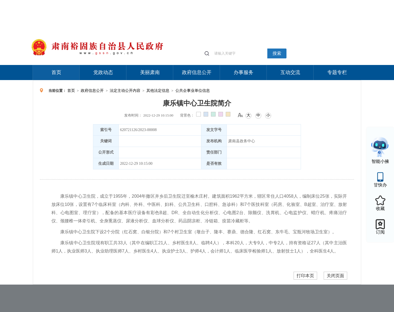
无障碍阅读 (321, 2)
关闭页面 (335, 275)
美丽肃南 (150, 72)
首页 (56, 72)
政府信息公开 (197, 72)
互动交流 (290, 72)
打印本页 (305, 275)
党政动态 (103, 72)
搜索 (277, 53)
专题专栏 (337, 72)
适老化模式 (296, 2)
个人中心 (273, 3)
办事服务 (243, 72)
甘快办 (380, 185)
